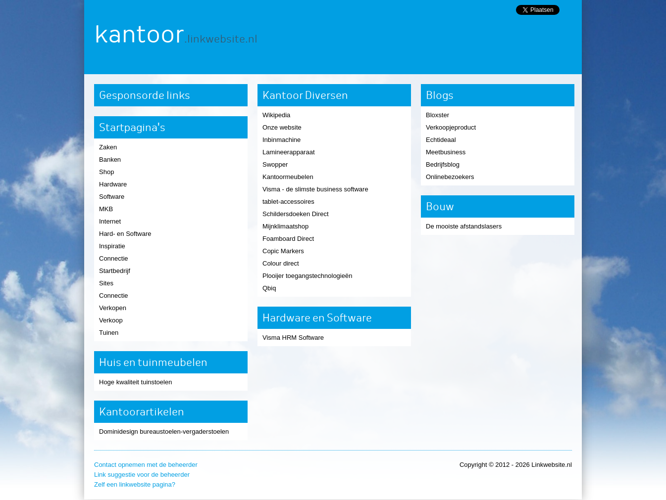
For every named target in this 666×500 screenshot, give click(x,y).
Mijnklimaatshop (285, 226)
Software (111, 196)
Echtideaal (441, 139)
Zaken (108, 147)
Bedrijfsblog (443, 164)
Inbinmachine (281, 139)
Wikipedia (276, 115)
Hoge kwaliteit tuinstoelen (135, 382)
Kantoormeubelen (287, 177)
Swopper (275, 164)
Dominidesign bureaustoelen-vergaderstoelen (164, 431)
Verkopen (112, 308)
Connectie (113, 258)
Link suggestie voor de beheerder (142, 474)
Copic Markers (283, 251)
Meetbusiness (445, 152)
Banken (110, 159)
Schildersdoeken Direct (295, 214)
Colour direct (280, 263)
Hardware (113, 184)
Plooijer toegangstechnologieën (307, 275)
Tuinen (108, 332)
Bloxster (437, 115)
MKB (106, 209)
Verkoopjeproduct (451, 127)
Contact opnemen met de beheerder (146, 464)
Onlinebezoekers (450, 177)
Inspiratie (112, 246)
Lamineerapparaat (288, 152)
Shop (106, 172)
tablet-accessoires (288, 201)
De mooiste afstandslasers (464, 226)
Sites (106, 283)
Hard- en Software (125, 233)
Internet (110, 221)
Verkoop (111, 320)
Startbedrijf (114, 270)
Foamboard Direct (288, 238)
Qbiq (269, 288)
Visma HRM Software (293, 337)
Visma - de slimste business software (315, 189)
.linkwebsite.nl (220, 39)
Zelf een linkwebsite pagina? (134, 484)
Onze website (282, 127)
